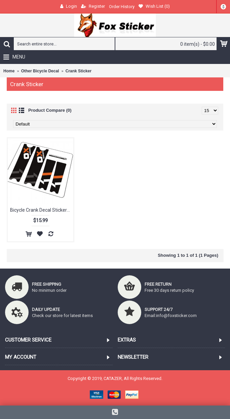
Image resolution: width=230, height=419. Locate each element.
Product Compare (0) (50, 110)
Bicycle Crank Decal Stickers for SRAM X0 (41, 210)
